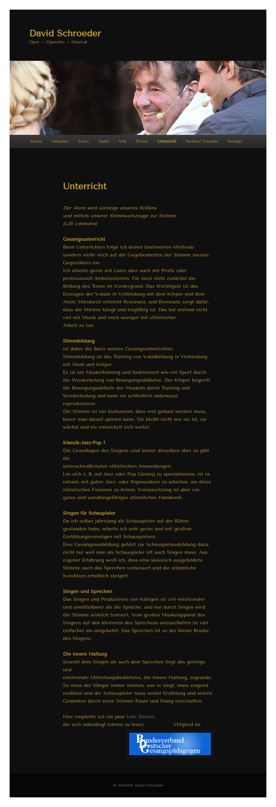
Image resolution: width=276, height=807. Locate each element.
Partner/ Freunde (202, 141)
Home (36, 141)
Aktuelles (60, 141)
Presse (142, 141)
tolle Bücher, (141, 716)
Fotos (83, 141)
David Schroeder (65, 33)
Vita (122, 141)
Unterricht (166, 141)
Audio (104, 141)
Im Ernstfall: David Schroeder (138, 785)
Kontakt (235, 141)
